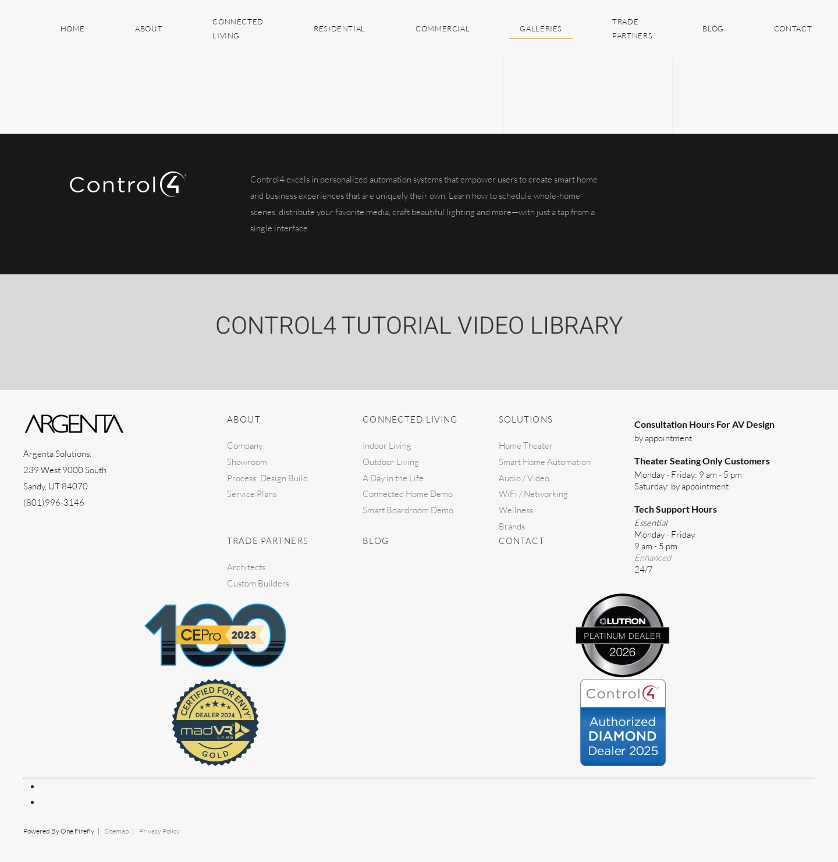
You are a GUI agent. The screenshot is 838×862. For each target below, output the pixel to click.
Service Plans (251, 493)
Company (244, 445)
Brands (512, 526)
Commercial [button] (443, 28)
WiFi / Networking (533, 493)
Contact (793, 28)
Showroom (247, 461)
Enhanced (652, 557)
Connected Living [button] (238, 28)
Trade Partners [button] (632, 28)
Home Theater (526, 445)
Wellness (516, 510)
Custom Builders (258, 583)
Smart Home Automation (545, 461)
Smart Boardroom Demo (408, 510)
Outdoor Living (391, 461)
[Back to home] (25, 29)
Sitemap (117, 831)
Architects (246, 567)
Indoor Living (387, 445)
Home (73, 28)
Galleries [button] (541, 28)
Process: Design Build (267, 478)
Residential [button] (339, 28)
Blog (713, 28)
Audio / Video (524, 478)
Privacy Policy (159, 831)
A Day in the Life (393, 478)
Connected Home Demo (408, 493)
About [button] (148, 28)
